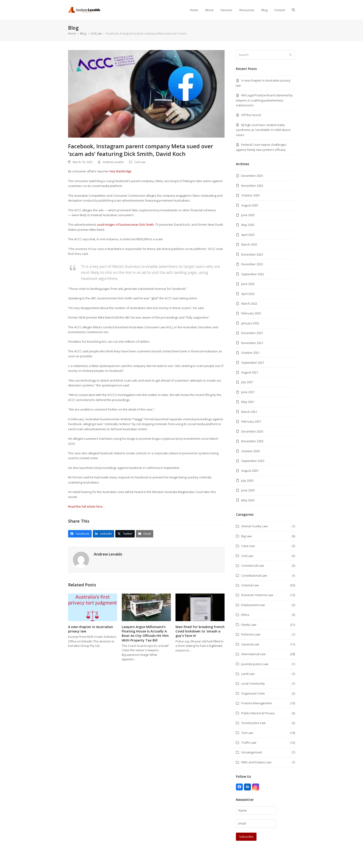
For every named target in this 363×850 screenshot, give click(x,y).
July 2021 (247, 382)
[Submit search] (290, 54)
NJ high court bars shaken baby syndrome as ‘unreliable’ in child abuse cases (263, 130)
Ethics (245, 615)
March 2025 (249, 244)
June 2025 (248, 215)
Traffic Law (248, 742)
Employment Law (253, 605)
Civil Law (139, 162)
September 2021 (252, 362)
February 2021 (251, 421)
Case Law (248, 546)
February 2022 (251, 313)
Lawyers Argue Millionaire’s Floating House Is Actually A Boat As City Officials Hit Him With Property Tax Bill (145, 633)
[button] (293, 10)
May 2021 (247, 402)
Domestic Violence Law (257, 595)
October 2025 (250, 195)
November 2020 (252, 441)
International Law (253, 654)
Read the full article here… (86, 506)
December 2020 (252, 431)
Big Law (246, 536)
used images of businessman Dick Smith (125, 224)
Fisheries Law (250, 634)
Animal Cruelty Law (254, 526)
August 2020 (249, 470)
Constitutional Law (254, 575)
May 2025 (247, 225)
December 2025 (252, 176)
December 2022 (252, 264)
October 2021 (250, 353)
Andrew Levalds (113, 162)
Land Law (247, 674)
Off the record (251, 115)
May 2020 (247, 500)
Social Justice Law (253, 723)
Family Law (248, 624)
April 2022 (248, 294)
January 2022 (250, 323)
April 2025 (248, 235)
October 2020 (250, 451)
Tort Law (247, 733)
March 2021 (249, 412)
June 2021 (248, 392)
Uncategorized (251, 752)
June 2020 (248, 490)
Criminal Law (250, 585)
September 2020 (252, 461)
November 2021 (252, 343)
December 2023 (252, 254)
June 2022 (248, 284)
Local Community (253, 683)
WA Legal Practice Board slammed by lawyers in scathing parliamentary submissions (264, 100)
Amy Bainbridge (120, 171)
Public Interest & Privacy (258, 713)
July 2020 (247, 480)
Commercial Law (252, 565)
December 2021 (252, 333)
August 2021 (249, 372)
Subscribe (246, 836)
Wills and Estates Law (256, 762)
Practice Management (256, 703)
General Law (250, 644)
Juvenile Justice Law (254, 664)
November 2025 (252, 185)
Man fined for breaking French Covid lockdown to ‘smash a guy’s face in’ (200, 631)
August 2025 (249, 205)
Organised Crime (253, 693)
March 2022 (249, 303)
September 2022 (252, 274)
